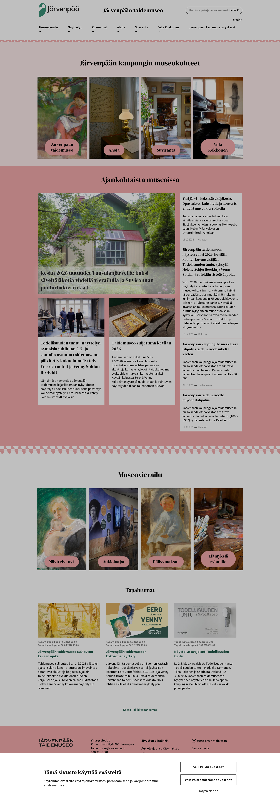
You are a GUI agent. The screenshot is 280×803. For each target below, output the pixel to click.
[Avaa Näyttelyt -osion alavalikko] (69, 31)
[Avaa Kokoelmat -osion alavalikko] (93, 31)
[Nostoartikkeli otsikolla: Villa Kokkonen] (218, 118)
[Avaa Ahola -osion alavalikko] (118, 31)
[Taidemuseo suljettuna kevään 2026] (142, 317)
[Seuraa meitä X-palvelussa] (204, 759)
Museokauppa (150, 764)
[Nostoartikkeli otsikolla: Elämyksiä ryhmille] (219, 529)
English (237, 19)
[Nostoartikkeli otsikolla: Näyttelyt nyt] (60, 529)
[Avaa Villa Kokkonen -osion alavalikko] (159, 31)
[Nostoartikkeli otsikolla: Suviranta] (166, 118)
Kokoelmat (99, 27)
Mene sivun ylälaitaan (212, 741)
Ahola (121, 27)
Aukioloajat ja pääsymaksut (160, 748)
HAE (214, 10)
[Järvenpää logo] (55, 745)
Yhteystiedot (150, 770)
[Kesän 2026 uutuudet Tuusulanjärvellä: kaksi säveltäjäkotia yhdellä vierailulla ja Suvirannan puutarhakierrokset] (106, 243)
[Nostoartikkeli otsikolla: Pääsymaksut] (166, 529)
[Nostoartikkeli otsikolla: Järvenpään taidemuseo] (62, 118)
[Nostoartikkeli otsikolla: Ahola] (114, 118)
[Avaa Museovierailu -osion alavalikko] (40, 31)
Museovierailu (48, 27)
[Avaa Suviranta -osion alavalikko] (136, 31)
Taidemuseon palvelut (156, 759)
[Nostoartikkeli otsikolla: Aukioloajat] (112, 529)
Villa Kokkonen (168, 27)
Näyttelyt (75, 27)
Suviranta (141, 27)
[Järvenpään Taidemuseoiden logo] (59, 10)
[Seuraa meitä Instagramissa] (214, 759)
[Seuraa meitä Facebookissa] (195, 759)
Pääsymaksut (150, 754)
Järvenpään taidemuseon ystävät (212, 27)
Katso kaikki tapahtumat (140, 710)
